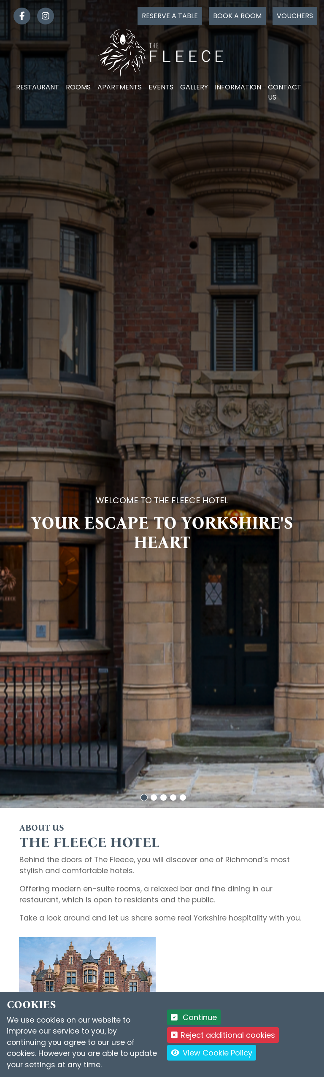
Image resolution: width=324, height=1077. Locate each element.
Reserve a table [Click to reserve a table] (170, 16)
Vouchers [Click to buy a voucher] (295, 16)
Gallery (194, 87)
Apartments (119, 87)
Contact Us (284, 92)
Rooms (78, 87)
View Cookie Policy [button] (211, 1052)
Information (238, 87)
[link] (18, 16)
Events (160, 87)
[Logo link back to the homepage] (162, 53)
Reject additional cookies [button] (223, 1035)
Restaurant (37, 87)
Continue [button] (194, 1017)
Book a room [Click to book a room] (237, 16)
